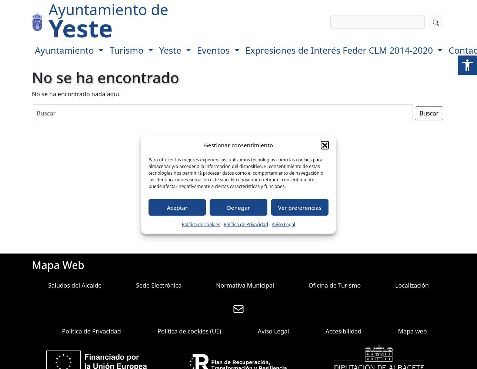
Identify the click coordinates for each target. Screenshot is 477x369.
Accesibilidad (343, 331)
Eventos (214, 50)
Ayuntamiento (65, 50)
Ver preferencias (299, 207)
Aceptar (177, 207)
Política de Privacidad (246, 224)
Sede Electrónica (158, 285)
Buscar (429, 113)
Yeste (171, 50)
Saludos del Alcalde (74, 285)
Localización (412, 285)
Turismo (128, 50)
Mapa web (412, 331)
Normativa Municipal (245, 285)
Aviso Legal (283, 224)
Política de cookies (201, 224)
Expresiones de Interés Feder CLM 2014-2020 (340, 50)
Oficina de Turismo (334, 285)
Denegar (238, 207)
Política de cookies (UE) (189, 331)
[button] (467, 65)
